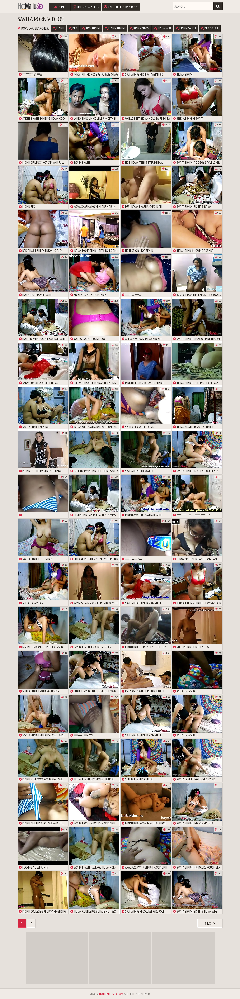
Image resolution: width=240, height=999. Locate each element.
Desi (73, 28)
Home (59, 7)
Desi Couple (209, 28)
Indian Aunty (139, 28)
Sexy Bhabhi (91, 28)
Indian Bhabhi (115, 28)
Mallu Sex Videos (86, 7)
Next (210, 923)
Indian (58, 28)
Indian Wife (162, 28)
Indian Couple (186, 28)
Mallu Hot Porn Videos (121, 7)
